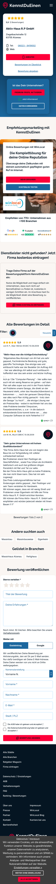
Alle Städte (8, 752)
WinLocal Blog (37, 815)
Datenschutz (9, 776)
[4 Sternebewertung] (22, 585)
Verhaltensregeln (11, 633)
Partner (6, 815)
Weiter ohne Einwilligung (28, 873)
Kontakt (7, 820)
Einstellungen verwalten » (28, 867)
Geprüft (46, 421)
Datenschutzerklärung (20, 728)
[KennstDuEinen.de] (21, 5)
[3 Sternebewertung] (16, 585)
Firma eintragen (11, 766)
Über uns (7, 805)
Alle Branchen (10, 757)
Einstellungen (24, 776)
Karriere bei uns (38, 820)
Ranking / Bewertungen (14, 795)
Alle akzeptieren (29, 879)
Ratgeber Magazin (12, 762)
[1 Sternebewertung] (6, 585)
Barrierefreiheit (10, 824)
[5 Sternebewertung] (27, 585)
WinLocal (34, 810)
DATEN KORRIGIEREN (28, 106)
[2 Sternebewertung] (11, 585)
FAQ (5, 791)
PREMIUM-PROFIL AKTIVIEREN (28, 92)
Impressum (35, 805)
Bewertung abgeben (28, 71)
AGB (13, 724)
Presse (6, 810)
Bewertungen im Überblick (28, 64)
